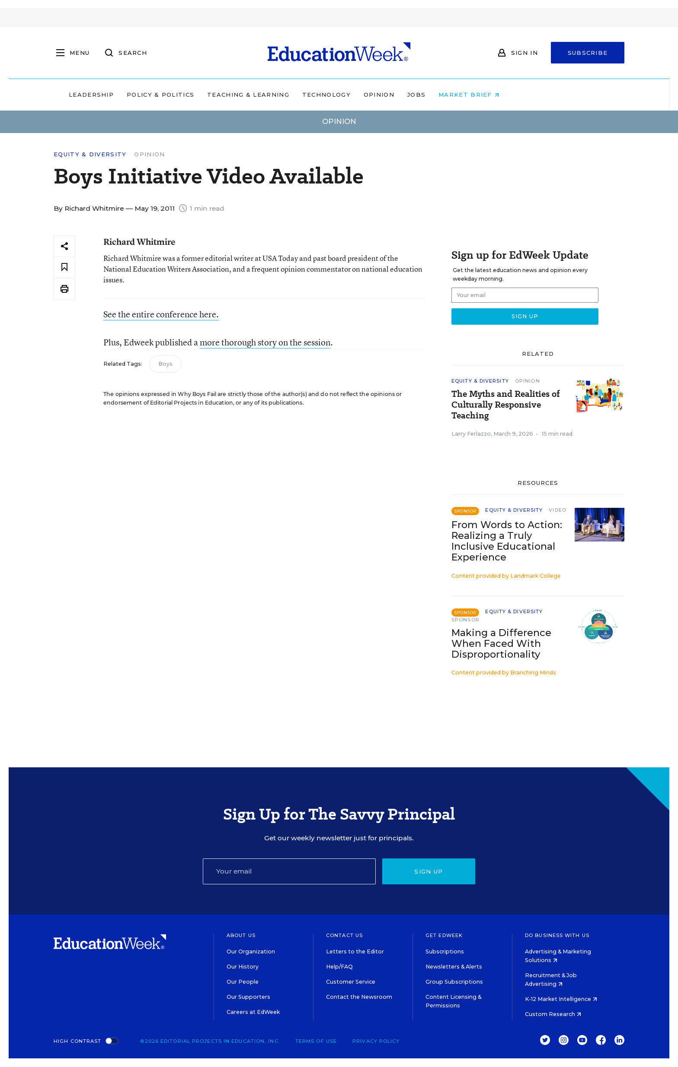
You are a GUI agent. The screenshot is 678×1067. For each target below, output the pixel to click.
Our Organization (251, 951)
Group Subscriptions (454, 981)
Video (557, 510)
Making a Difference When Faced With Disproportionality (501, 643)
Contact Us (344, 935)
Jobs (471, 94)
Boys (165, 364)
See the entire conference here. (161, 314)
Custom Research (553, 1014)
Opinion (434, 94)
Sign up (428, 871)
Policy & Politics (215, 94)
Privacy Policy (376, 1041)
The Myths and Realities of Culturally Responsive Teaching (505, 405)
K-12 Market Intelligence (561, 999)
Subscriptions (444, 951)
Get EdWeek (444, 935)
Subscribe (588, 52)
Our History (243, 966)
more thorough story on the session (265, 342)
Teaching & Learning (303, 94)
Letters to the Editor (355, 951)
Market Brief (524, 94)
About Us (241, 935)
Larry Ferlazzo (471, 434)
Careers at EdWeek (253, 1012)
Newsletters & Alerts (453, 966)
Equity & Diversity (90, 154)
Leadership (146, 94)
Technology (381, 94)
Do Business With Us (557, 935)
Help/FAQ (339, 966)
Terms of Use (316, 1041)
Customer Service (350, 981)
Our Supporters (248, 997)
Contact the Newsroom (359, 997)
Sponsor (465, 620)
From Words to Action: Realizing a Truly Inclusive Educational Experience (506, 541)
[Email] (289, 871)
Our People (243, 981)
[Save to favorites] (64, 267)
